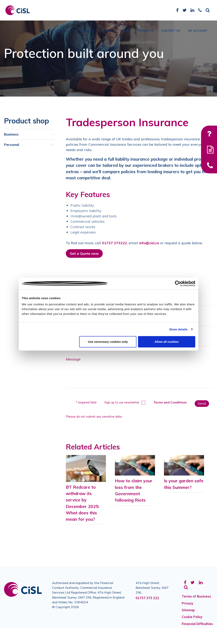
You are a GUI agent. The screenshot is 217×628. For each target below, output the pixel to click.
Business (11, 134)
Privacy (187, 603)
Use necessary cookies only (108, 341)
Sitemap (188, 610)
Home (42, 32)
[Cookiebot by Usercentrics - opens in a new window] (177, 283)
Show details (178, 329)
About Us (61, 32)
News (125, 32)
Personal (11, 144)
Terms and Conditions (170, 402)
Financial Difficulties (197, 624)
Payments (145, 32)
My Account (198, 32)
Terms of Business (196, 596)
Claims (107, 32)
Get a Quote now (84, 253)
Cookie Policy (192, 617)
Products (85, 32)
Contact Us (170, 32)
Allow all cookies (167, 341)
